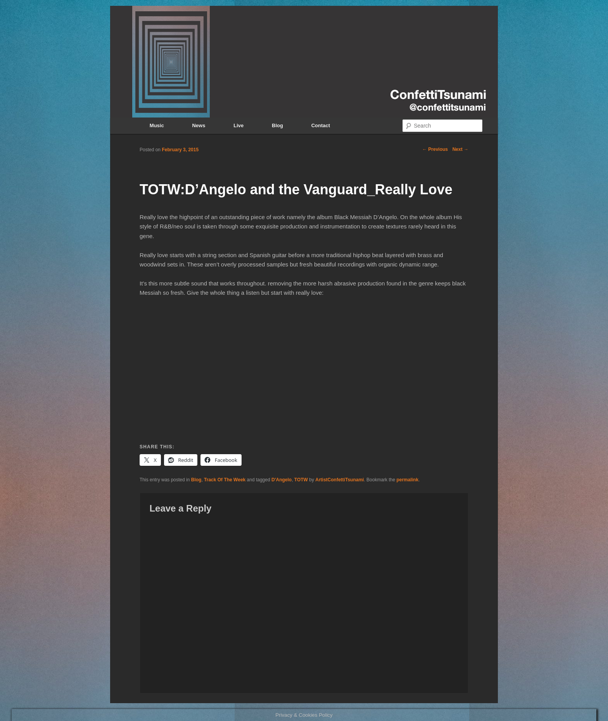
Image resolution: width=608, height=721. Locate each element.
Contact (320, 125)
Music (157, 125)
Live (238, 125)
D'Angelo (281, 479)
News (198, 125)
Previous (435, 149)
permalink (407, 479)
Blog (277, 125)
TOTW (301, 479)
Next (460, 149)
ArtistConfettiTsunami (339, 479)
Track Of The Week (224, 479)
